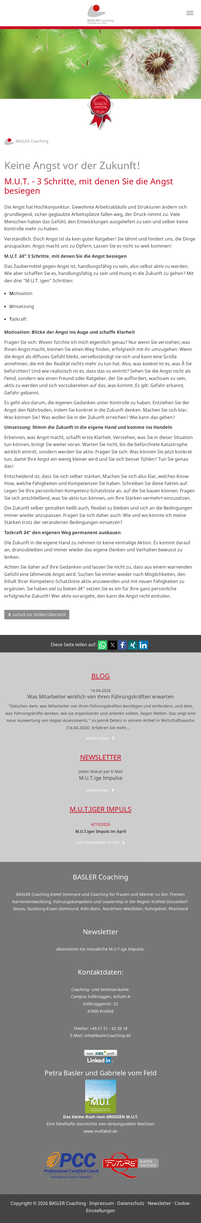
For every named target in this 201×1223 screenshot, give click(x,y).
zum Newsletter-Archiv (100, 842)
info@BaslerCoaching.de (107, 1035)
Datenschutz (130, 1203)
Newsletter (100, 757)
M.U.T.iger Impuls (100, 809)
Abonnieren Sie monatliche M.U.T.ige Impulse (99, 949)
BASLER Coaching (26, 141)
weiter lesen (100, 738)
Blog (100, 675)
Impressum (101, 1203)
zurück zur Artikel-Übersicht (37, 614)
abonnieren (100, 790)
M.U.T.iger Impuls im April (100, 831)
